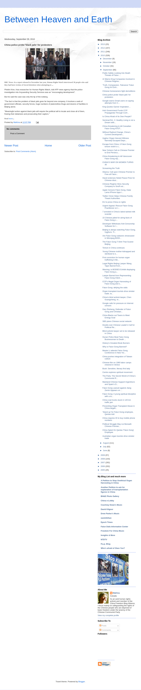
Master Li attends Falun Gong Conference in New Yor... (114, 351)
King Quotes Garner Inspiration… (116, 107)
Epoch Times (107, 522)
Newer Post (11, 145)
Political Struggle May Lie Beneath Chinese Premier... (116, 425)
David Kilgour (107, 509)
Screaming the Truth (111, 168)
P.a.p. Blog (105, 544)
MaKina (116, 593)
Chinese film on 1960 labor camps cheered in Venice (116, 363)
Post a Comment (17, 133)
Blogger (81, 681)
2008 (103, 459)
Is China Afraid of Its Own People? (116, 116)
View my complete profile (108, 615)
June (105, 450)
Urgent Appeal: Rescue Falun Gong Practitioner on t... (117, 207)
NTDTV (104, 539)
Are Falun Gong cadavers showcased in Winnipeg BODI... (118, 237)
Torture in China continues (113, 248)
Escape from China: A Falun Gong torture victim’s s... (116, 145)
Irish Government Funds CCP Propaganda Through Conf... (115, 111)
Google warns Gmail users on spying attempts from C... (118, 102)
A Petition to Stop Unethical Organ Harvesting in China (116, 481)
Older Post (84, 145)
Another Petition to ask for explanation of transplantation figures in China (114, 489)
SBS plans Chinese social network (116, 321)
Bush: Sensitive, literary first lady (116, 368)
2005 (103, 470)
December (107, 59)
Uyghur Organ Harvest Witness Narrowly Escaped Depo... (115, 139)
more (10, 118)
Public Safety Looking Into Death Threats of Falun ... (116, 74)
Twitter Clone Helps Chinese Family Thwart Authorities (117, 197)
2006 (103, 466)
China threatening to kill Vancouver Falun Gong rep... (117, 157)
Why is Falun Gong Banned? (114, 347)
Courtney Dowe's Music (111, 505)
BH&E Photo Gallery (110, 496)
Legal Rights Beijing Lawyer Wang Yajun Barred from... (116, 264)
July (105, 447)
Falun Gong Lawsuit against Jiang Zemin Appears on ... (116, 389)
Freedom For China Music (112, 531)
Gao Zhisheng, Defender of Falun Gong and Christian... (116, 310)
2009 (103, 455)
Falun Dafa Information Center (114, 526)
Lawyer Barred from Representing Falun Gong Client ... (116, 276)
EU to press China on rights (114, 202)
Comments (105, 630)
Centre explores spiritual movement (117, 372)
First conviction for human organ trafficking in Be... (116, 258)
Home (48, 145)
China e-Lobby (107, 501)
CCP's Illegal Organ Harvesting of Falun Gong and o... (116, 282)
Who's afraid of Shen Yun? (113, 548)
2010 (103, 55)
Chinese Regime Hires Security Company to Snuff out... (115, 185)
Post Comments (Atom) (26, 151)
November (107, 62)
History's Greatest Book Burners (116, 343)
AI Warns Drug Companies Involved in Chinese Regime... (118, 80)
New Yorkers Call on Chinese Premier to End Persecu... (118, 151)
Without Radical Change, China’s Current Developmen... (116, 133)
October (106, 66)
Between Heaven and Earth (58, 19)
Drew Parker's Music (110, 513)
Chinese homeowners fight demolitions (118, 91)
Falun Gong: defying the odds (114, 287)
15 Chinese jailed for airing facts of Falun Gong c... (117, 219)
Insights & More (108, 535)
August (106, 443)
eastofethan (106, 518)
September (108, 70)
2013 (103, 44)
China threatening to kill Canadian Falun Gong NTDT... (116, 127)
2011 (103, 51)
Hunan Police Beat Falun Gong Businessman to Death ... (115, 338)
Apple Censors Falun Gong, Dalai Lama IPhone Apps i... (116, 191)
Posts (102, 626)
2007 (103, 462)
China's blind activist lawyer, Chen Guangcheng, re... (116, 298)
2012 (103, 48)
